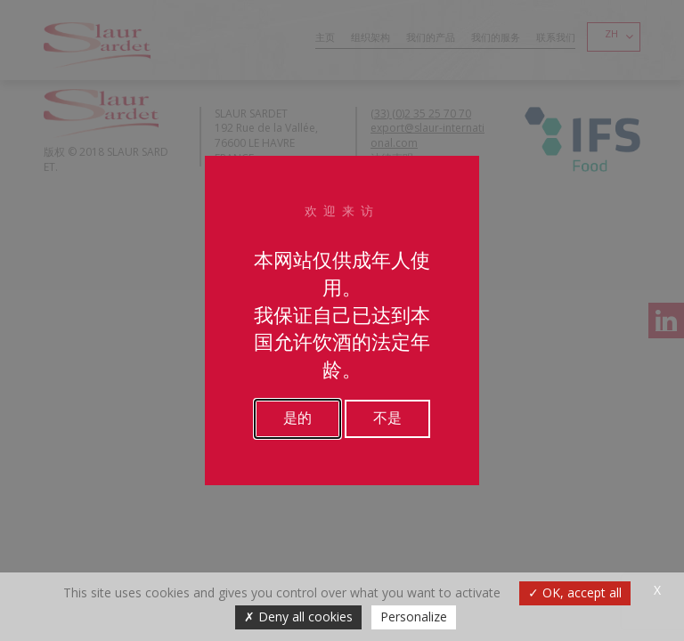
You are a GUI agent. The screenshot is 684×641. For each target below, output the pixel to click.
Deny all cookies (298, 616)
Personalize (413, 616)
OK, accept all (575, 592)
